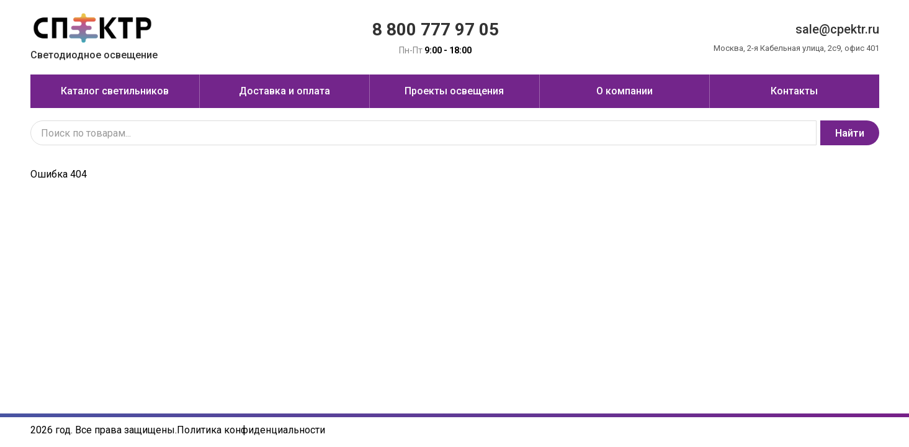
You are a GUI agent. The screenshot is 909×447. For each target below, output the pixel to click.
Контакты (794, 91)
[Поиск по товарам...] (423, 132)
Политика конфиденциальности (251, 430)
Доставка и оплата (284, 91)
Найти (849, 133)
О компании (624, 91)
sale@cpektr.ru (837, 29)
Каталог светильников (115, 91)
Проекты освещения (454, 91)
